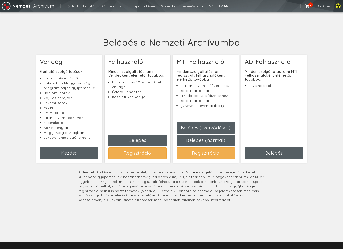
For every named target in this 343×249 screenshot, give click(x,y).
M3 (211, 6)
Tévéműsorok (192, 6)
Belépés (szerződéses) (206, 128)
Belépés (324, 6)
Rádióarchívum (114, 6)
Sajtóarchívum (144, 6)
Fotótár (89, 6)
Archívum (27, 6)
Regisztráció (137, 153)
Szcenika (168, 6)
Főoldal (72, 6)
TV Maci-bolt (229, 6)
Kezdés (69, 153)
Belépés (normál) (205, 140)
